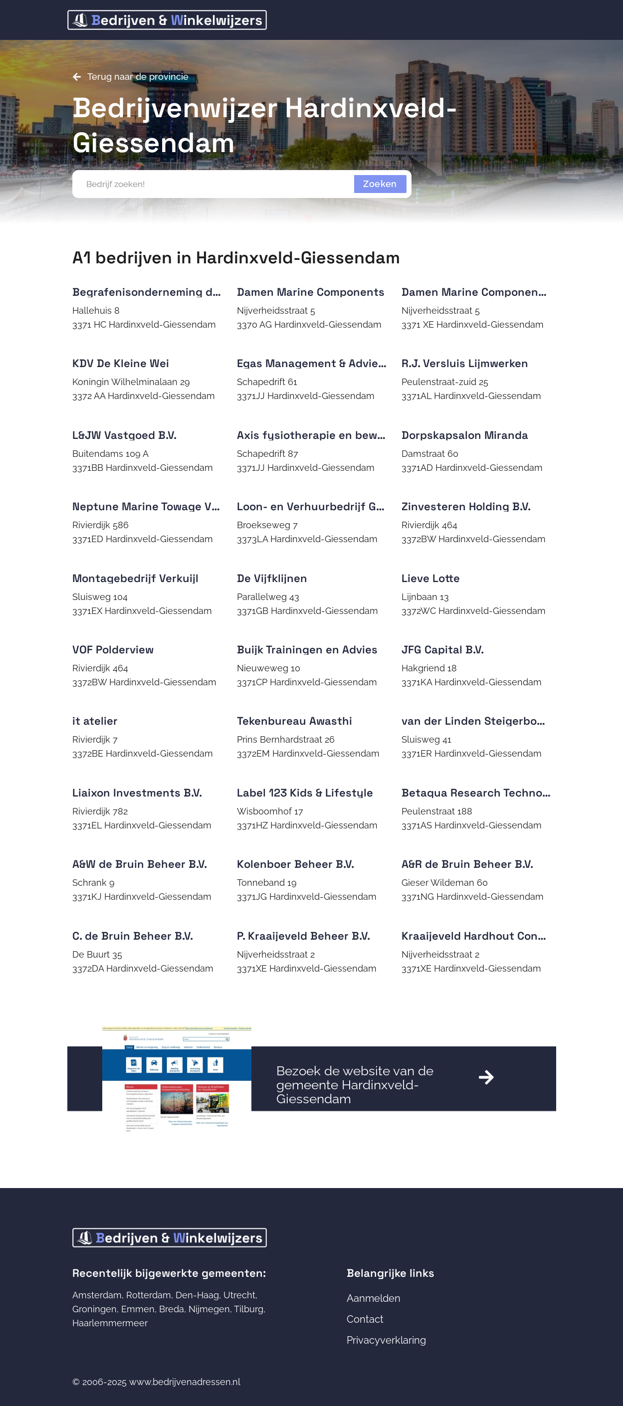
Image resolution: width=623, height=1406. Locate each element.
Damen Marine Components (311, 292)
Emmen (138, 1309)
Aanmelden (374, 1298)
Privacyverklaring (386, 1340)
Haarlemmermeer (110, 1323)
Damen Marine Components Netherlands (510, 292)
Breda (171, 1309)
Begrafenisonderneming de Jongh (163, 292)
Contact (365, 1319)
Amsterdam (97, 1295)
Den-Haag (197, 1295)
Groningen (94, 1309)
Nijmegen (209, 1309)
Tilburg (248, 1309)
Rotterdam (148, 1295)
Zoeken (380, 184)
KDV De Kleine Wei (120, 363)
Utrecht (239, 1295)
